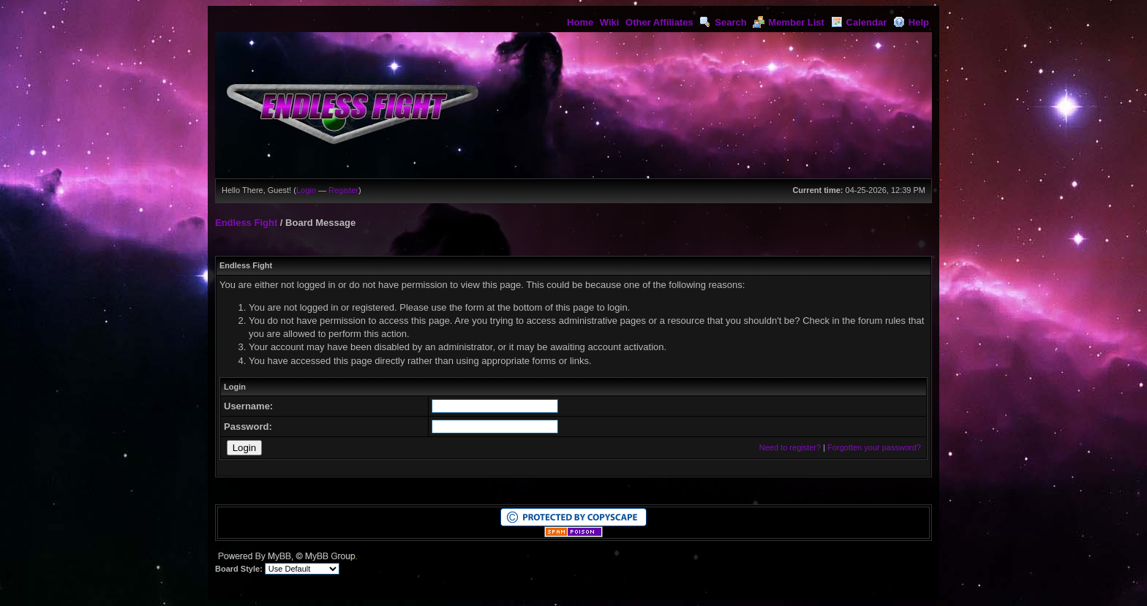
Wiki (610, 22)
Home (580, 22)
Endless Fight (246, 222)
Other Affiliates (659, 22)
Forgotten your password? (874, 447)
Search (722, 22)
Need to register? (790, 447)
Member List (788, 22)
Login (306, 190)
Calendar (859, 22)
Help (911, 22)
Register (343, 190)
